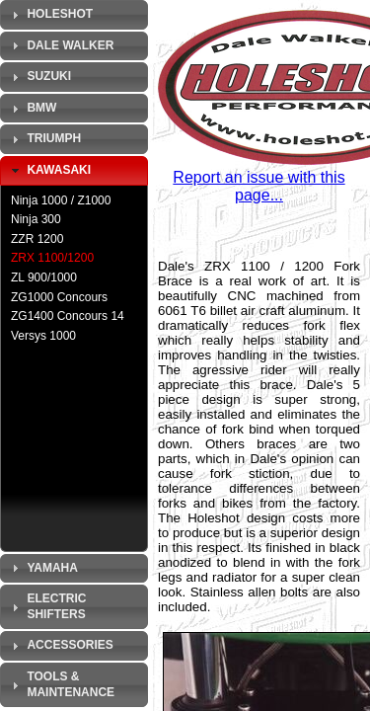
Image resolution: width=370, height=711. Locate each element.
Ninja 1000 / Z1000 (61, 200)
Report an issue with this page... (258, 186)
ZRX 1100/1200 (52, 258)
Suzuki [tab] (39, 77)
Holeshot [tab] (50, 15)
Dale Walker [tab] (60, 45)
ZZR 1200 (37, 239)
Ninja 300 (36, 219)
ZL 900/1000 (44, 277)
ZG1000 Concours (59, 297)
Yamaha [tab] (42, 568)
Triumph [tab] (44, 139)
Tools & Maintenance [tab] (60, 684)
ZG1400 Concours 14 (67, 316)
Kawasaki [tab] (49, 171)
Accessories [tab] (60, 646)
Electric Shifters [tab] (46, 606)
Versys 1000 (43, 336)
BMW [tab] (31, 109)
